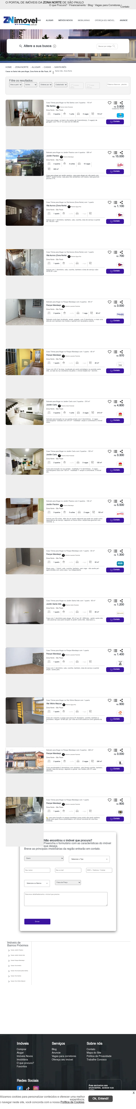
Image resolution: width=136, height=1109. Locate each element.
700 (120, 256)
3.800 (119, 106)
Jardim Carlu (51, 405)
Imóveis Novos (74, 86)
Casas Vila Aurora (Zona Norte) (19, 970)
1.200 (119, 604)
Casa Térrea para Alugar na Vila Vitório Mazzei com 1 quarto (68, 700)
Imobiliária (22, 1060)
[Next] (39, 113)
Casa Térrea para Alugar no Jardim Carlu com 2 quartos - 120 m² (69, 451)
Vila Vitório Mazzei (53, 704)
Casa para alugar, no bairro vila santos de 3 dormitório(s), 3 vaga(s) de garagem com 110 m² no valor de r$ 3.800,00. (71, 121)
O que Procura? (58, 5)
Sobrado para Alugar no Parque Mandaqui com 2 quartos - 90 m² (69, 302)
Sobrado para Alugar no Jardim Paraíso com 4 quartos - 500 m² (69, 152)
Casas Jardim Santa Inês (18, 955)
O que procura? (25, 1063)
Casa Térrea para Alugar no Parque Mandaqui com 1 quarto (67, 650)
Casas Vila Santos (16, 976)
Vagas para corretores (64, 1056)
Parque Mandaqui (53, 305)
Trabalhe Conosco (97, 1060)
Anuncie (56, 1053)
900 (120, 704)
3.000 (119, 305)
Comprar (21, 1049)
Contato (124, 7)
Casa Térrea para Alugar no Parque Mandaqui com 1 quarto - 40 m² (70, 352)
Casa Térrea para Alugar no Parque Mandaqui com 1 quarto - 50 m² (70, 551)
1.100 (119, 206)
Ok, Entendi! (101, 1098)
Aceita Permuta (90, 86)
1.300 (119, 554)
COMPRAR (36, 20)
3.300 (119, 455)
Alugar (20, 1053)
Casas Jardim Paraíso (17, 950)
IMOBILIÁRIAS (84, 20)
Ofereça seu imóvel (62, 1060)
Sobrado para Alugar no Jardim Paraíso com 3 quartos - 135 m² (69, 501)
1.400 (119, 654)
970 (120, 355)
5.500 (119, 505)
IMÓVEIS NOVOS (65, 20)
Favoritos (22, 1066)
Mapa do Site (94, 1053)
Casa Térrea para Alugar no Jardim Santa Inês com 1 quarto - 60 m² (70, 601)
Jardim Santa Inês (53, 604)
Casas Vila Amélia (16, 965)
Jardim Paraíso (52, 156)
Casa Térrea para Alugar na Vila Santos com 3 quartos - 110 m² (69, 103)
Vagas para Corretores (107, 5)
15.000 (118, 156)
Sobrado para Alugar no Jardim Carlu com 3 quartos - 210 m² (68, 401)
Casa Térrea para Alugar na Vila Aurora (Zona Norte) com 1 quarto (70, 202)
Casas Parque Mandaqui (18, 960)
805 (120, 803)
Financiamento (77, 5)
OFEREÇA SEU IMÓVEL (105, 20)
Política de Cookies (72, 1102)
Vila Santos (51, 106)
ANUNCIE (124, 20)
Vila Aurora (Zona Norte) (56, 206)
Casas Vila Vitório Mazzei (18, 981)
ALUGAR (49, 20)
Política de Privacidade (99, 1056)
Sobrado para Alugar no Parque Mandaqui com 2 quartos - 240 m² (69, 750)
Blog (90, 5)
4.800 (119, 405)
